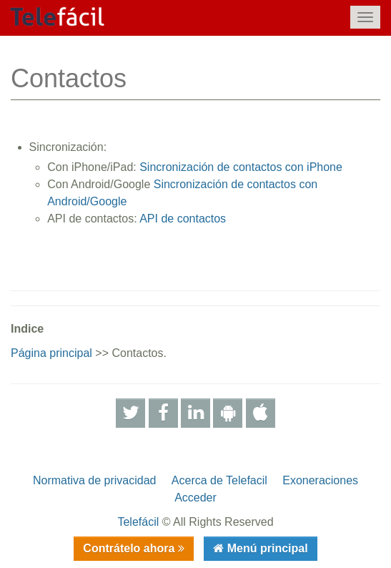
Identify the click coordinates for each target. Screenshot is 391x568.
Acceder (195, 497)
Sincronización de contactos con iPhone (240, 167)
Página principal (51, 353)
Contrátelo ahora (130, 548)
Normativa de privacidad (95, 480)
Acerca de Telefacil (219, 480)
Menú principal (265, 548)
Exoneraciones (320, 480)
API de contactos (182, 218)
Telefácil (138, 522)
